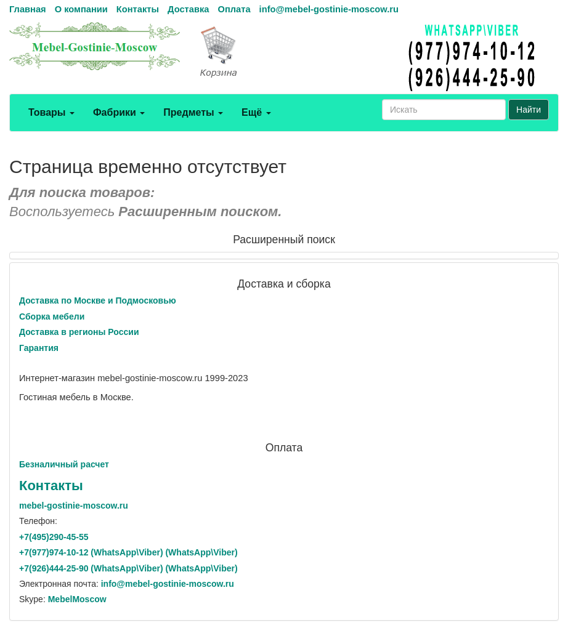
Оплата (233, 9)
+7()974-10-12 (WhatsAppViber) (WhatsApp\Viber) (128, 552)
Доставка (188, 9)
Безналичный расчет (64, 464)
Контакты (137, 9)
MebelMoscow (77, 599)
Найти (528, 110)
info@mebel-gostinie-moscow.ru (329, 9)
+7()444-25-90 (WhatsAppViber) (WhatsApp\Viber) (128, 568)
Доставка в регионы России (79, 332)
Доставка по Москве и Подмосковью (97, 300)
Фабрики (119, 112)
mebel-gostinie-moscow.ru (73, 505)
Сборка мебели (51, 316)
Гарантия (39, 348)
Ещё (256, 112)
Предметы (193, 112)
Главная (27, 9)
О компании (81, 9)
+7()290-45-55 (53, 537)
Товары (51, 112)
